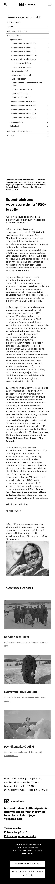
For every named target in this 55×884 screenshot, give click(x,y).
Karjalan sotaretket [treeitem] (20, 71)
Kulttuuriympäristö (15, 832)
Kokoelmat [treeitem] (14, 126)
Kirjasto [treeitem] (10, 136)
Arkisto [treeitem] (10, 27)
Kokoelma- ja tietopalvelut (24, 17)
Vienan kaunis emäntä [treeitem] (21, 97)
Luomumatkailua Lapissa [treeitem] (22, 67)
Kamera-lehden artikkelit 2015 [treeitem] (23, 114)
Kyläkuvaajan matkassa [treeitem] (22, 89)
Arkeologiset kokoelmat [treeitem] (17, 31)
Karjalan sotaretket (16, 637)
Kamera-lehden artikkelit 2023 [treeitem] (23, 44)
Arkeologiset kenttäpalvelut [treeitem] (19, 131)
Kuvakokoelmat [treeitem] (13, 36)
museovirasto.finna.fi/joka (19, 588)
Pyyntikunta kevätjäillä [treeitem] (21, 63)
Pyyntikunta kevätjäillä (19, 747)
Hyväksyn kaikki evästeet (27, 864)
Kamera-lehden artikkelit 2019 (19, 786)
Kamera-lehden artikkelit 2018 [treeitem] (23, 102)
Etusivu (7, 779)
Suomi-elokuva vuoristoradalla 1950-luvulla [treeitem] (28, 84)
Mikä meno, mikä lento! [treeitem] (21, 75)
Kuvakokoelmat (12, 783)
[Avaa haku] (5, 5)
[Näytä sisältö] (45, 21)
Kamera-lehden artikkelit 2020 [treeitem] (24, 55)
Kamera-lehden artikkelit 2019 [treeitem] (23, 59)
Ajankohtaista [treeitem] (16, 40)
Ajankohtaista (29, 783)
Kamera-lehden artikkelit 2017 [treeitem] (23, 106)
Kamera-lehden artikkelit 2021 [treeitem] (23, 51)
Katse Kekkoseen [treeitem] (19, 79)
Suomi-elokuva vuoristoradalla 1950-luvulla (26, 790)
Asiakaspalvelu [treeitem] (13, 23)
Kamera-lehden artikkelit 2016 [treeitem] (23, 110)
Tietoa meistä (12, 828)
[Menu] (49, 4)
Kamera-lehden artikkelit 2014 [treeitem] (23, 118)
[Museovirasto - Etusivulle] (27, 4)
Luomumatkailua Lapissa (20, 692)
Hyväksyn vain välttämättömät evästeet (27, 873)
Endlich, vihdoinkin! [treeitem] (19, 93)
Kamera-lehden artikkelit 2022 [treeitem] (23, 48)
